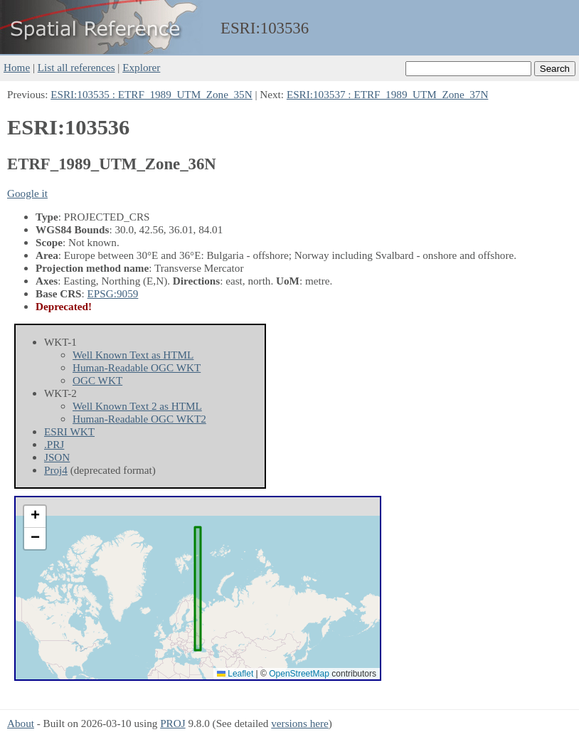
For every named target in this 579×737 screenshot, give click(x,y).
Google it (27, 193)
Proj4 (56, 470)
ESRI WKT (69, 431)
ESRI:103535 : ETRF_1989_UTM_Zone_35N (152, 94)
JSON (57, 457)
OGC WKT (97, 380)
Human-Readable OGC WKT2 (139, 419)
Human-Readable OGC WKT (137, 367)
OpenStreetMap (299, 674)
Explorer (141, 67)
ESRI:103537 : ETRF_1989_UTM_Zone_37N (388, 94)
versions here (300, 723)
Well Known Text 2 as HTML (137, 406)
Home (17, 67)
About (20, 723)
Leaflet (235, 674)
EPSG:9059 (113, 293)
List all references (76, 67)
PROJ (172, 723)
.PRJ (54, 444)
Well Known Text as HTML (133, 355)
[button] (35, 517)
